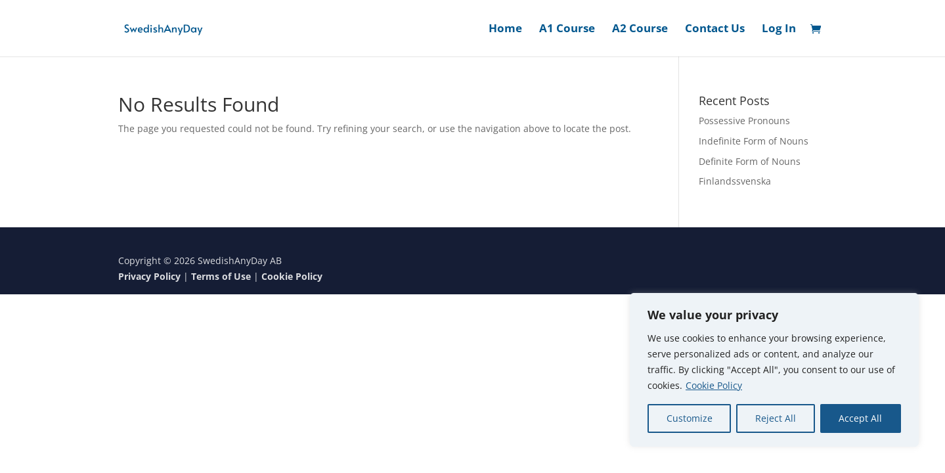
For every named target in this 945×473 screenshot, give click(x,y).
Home (505, 29)
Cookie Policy (714, 385)
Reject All (775, 418)
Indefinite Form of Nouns (753, 141)
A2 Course (640, 29)
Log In (779, 29)
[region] (774, 370)
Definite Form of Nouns (750, 161)
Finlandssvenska (735, 181)
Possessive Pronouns (744, 120)
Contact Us (715, 29)
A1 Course (567, 29)
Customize (690, 418)
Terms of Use (221, 276)
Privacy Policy (149, 276)
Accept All (860, 418)
